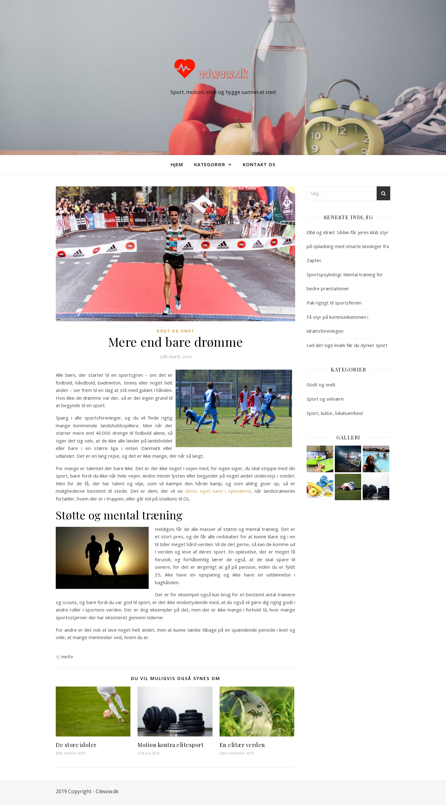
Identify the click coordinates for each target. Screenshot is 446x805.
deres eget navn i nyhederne (218, 491)
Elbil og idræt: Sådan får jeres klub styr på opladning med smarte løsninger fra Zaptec (348, 246)
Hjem (177, 164)
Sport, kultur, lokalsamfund (335, 413)
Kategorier (209, 164)
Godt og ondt (176, 331)
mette (67, 657)
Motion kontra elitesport (170, 745)
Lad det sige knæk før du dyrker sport (347, 345)
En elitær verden (242, 745)
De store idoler (76, 745)
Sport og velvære (325, 399)
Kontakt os (259, 164)
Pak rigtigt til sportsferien (334, 303)
